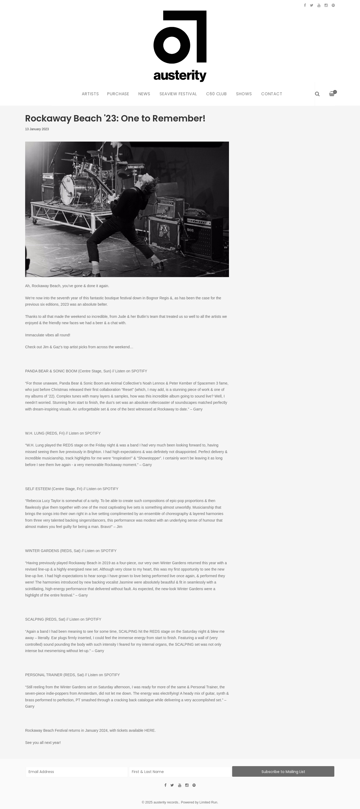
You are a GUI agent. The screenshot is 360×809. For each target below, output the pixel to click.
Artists (90, 94)
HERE (150, 730)
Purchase (118, 94)
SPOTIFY (139, 371)
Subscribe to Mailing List (283, 771)
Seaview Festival (178, 94)
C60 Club (216, 94)
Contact (272, 94)
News (144, 94)
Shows (244, 94)
